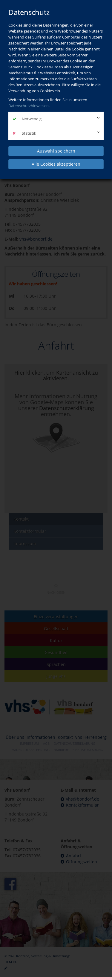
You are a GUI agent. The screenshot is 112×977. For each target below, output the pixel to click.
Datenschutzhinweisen (28, 105)
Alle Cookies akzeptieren (56, 164)
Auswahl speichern (56, 151)
